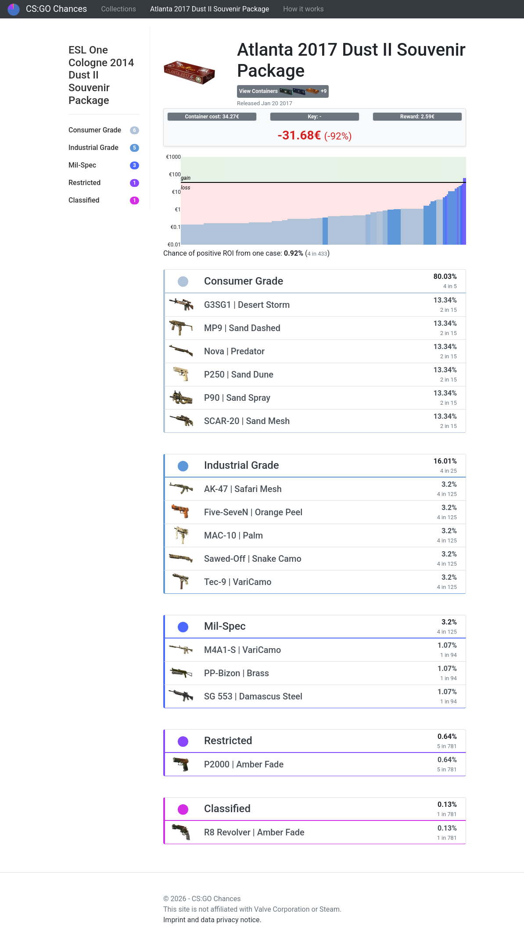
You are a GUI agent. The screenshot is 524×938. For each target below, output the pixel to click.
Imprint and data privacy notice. (212, 920)
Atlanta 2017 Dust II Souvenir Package (209, 9)
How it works (303, 9)
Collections (118, 9)
